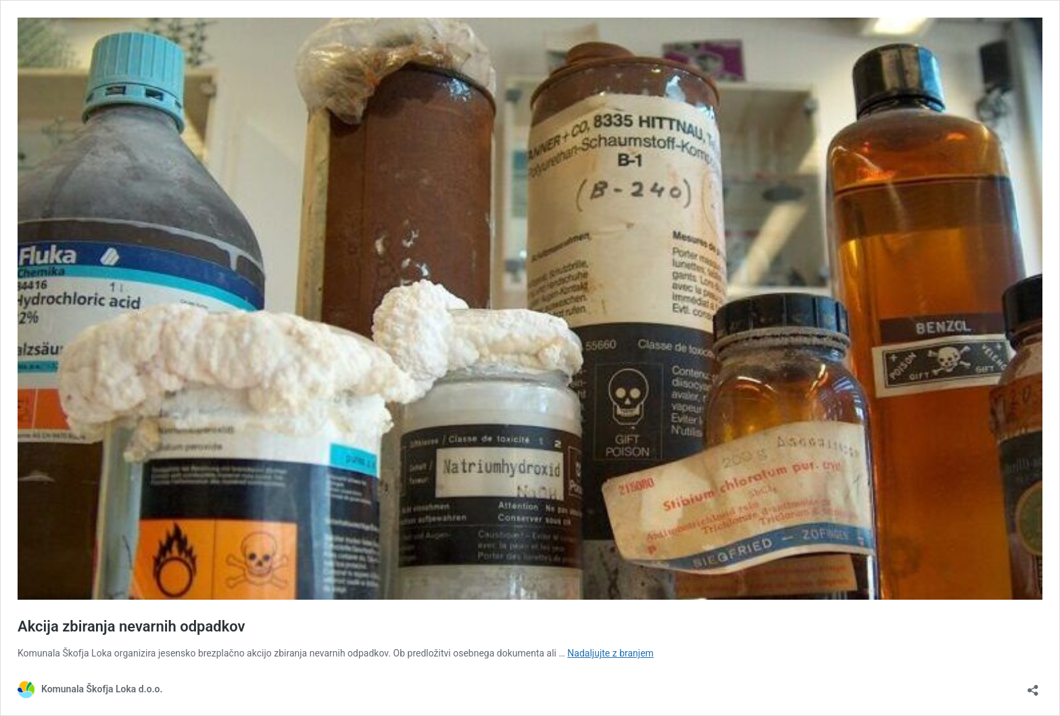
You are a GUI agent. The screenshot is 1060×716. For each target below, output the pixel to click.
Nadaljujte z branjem (610, 653)
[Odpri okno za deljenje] (1032, 685)
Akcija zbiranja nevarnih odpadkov (131, 626)
